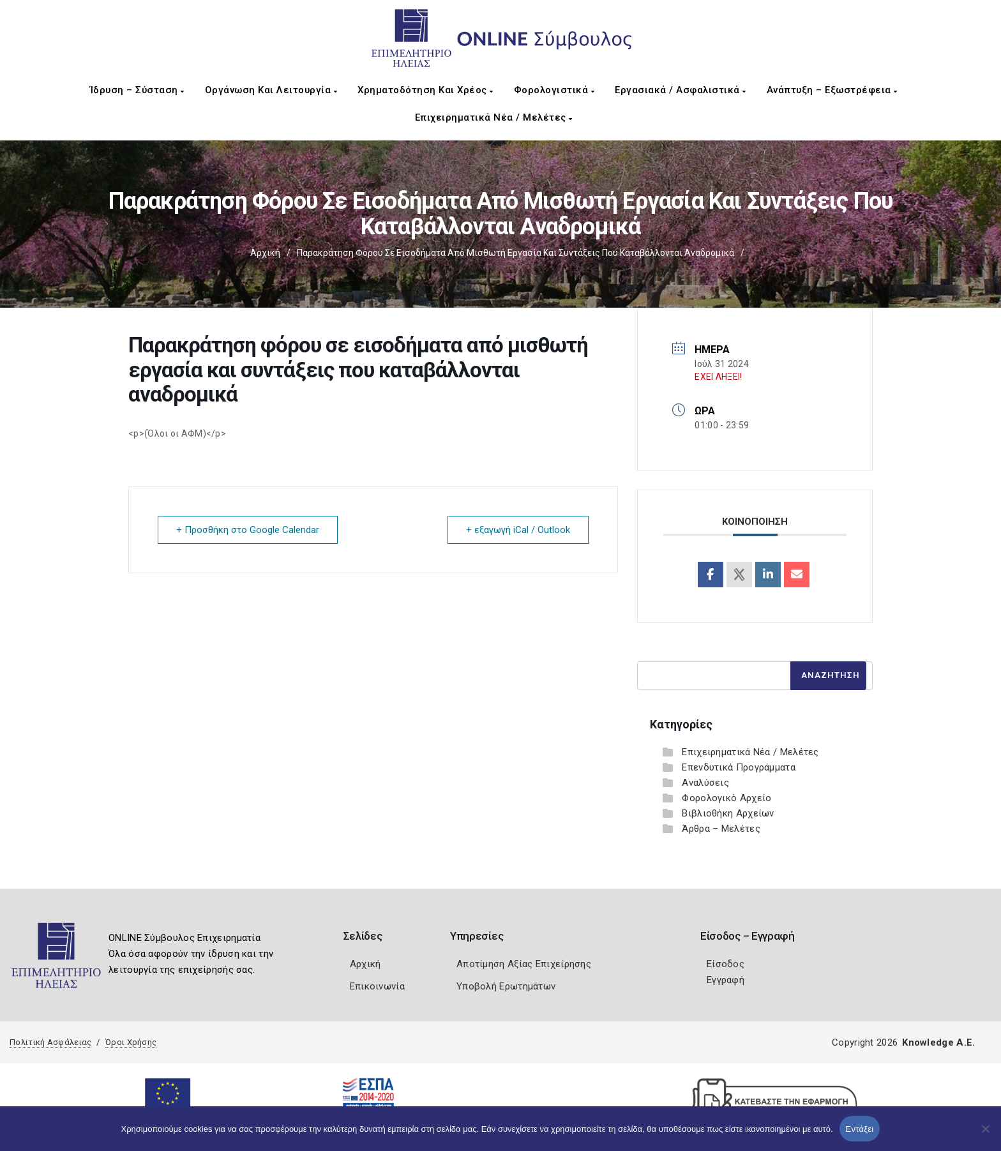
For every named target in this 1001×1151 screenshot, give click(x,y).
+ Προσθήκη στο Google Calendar (247, 530)
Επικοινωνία (377, 986)
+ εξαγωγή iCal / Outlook (518, 530)
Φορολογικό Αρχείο (726, 798)
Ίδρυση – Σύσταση (137, 90)
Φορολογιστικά (554, 90)
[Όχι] (985, 1135)
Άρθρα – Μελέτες (721, 828)
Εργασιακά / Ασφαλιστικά (680, 90)
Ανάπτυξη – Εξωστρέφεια (832, 90)
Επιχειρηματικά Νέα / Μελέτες (494, 117)
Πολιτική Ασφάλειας (50, 1042)
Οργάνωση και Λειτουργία (271, 90)
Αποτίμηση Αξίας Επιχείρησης (523, 964)
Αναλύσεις (705, 782)
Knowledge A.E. (938, 1042)
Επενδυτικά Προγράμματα (738, 767)
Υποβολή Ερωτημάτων (505, 986)
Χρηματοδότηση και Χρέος (425, 90)
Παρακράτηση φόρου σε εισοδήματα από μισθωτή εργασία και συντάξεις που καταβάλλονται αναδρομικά (515, 253)
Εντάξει (860, 1129)
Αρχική (265, 253)
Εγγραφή (725, 980)
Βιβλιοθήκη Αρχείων (728, 813)
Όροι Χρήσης (130, 1042)
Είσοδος (725, 964)
